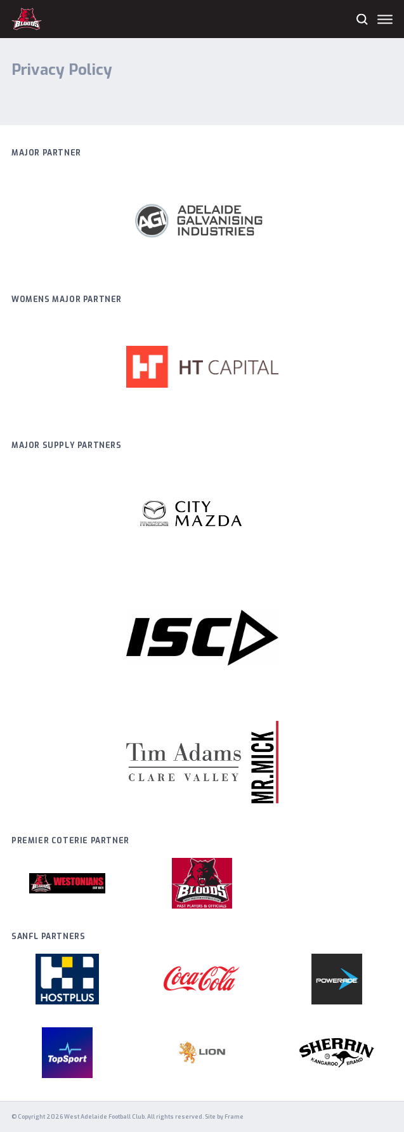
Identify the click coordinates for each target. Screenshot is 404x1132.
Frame (234, 1117)
